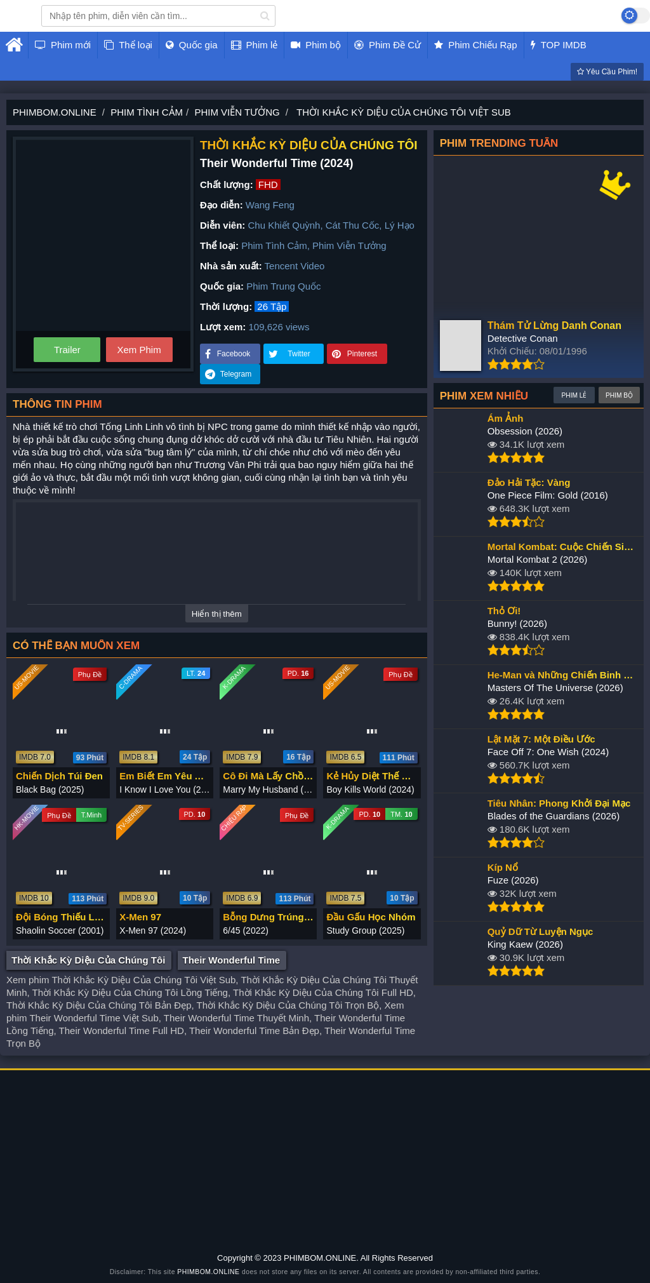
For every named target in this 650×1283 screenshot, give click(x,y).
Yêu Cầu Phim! (607, 71)
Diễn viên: (222, 225)
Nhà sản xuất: (231, 265)
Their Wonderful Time (232, 960)
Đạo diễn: (221, 204)
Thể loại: (219, 245)
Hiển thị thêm (217, 614)
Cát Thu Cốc (353, 225)
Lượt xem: (223, 326)
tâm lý (179, 452)
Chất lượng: (226, 184)
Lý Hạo (400, 225)
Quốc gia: (222, 286)
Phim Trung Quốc (283, 286)
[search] (265, 16)
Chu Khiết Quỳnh (284, 225)
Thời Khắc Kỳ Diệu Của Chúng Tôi (88, 960)
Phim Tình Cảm (274, 245)
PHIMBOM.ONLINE (208, 1271)
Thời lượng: (226, 306)
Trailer (67, 349)
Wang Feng (270, 204)
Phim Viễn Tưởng (349, 245)
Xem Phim (139, 349)
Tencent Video (295, 265)
